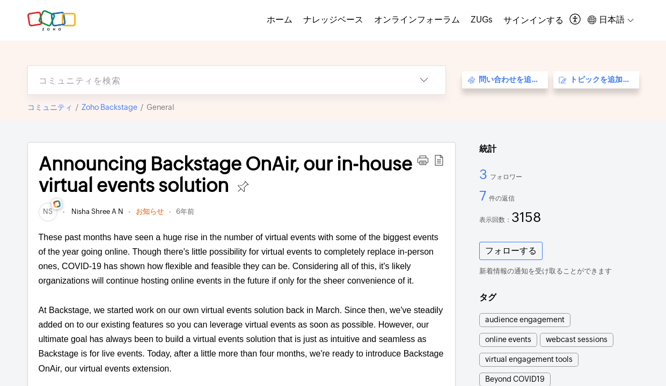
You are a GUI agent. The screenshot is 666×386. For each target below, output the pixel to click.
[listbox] (423, 80)
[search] (215, 80)
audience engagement (525, 319)
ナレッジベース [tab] (333, 19)
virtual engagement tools (529, 359)
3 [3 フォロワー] (484, 174)
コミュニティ (49, 107)
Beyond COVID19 (515, 379)
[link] (48, 211)
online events (508, 339)
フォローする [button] (511, 251)
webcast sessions (577, 339)
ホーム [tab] (279, 19)
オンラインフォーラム (417, 19)
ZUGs (482, 19)
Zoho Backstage (109, 107)
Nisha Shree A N (96, 211)
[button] (423, 160)
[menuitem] (533, 20)
